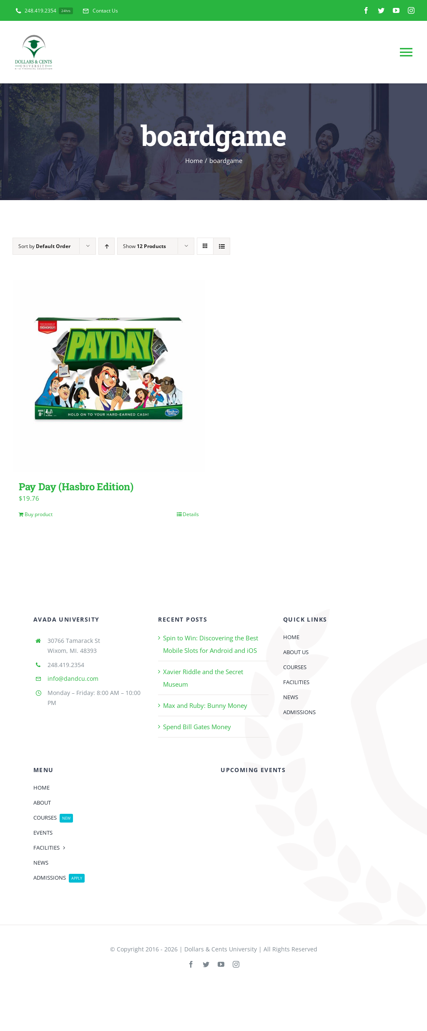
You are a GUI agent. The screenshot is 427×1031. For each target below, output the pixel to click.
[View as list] (222, 246)
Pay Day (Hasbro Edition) (76, 486)
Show (144, 246)
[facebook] (366, 10)
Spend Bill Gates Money (197, 726)
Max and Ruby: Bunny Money (205, 705)
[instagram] (411, 10)
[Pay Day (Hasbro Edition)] (109, 376)
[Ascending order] (106, 246)
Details (191, 514)
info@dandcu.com (73, 678)
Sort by (44, 246)
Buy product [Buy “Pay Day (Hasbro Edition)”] (39, 514)
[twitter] (381, 10)
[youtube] (396, 10)
